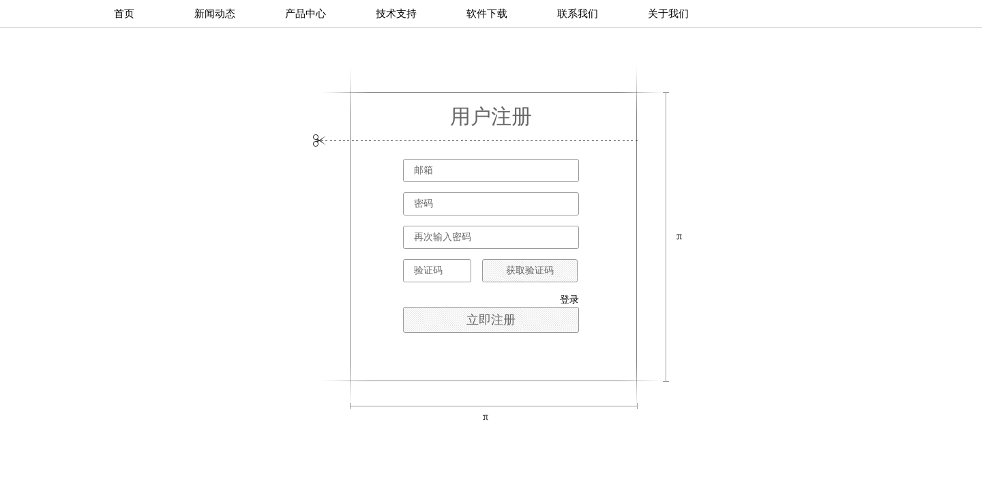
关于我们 (668, 13)
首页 (124, 13)
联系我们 (577, 13)
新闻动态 (214, 13)
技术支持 (396, 13)
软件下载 (486, 13)
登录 (569, 300)
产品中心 (305, 13)
